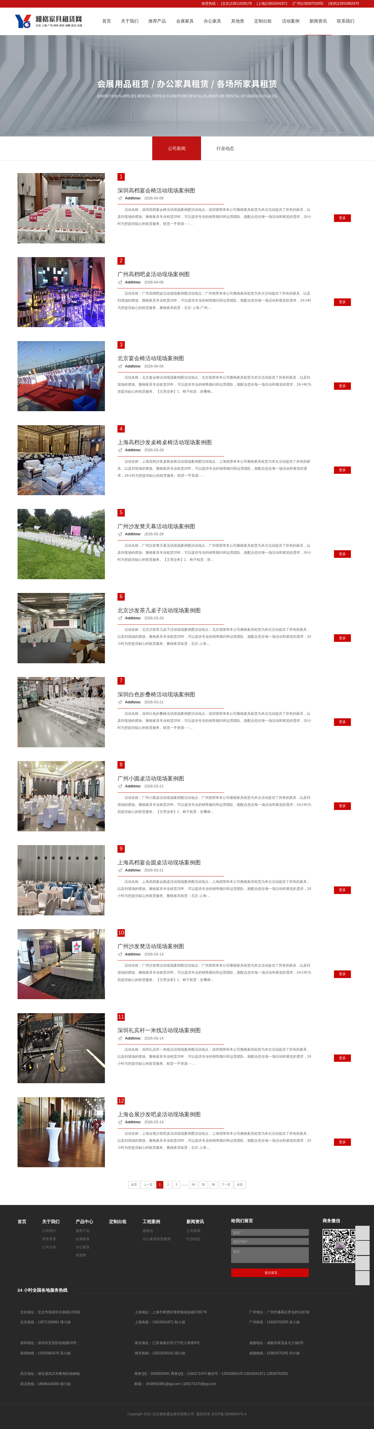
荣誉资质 (49, 1239)
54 (193, 1184)
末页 (240, 1184)
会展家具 (83, 1239)
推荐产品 (83, 1231)
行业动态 (193, 1239)
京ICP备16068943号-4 (228, 1414)
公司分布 (49, 1247)
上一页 (148, 1184)
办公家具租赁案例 (157, 1239)
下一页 (225, 1184)
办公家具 (83, 1247)
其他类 (81, 1255)
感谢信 (148, 1231)
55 (203, 1184)
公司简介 (49, 1231)
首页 (134, 1184)
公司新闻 (193, 1231)
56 (213, 1184)
